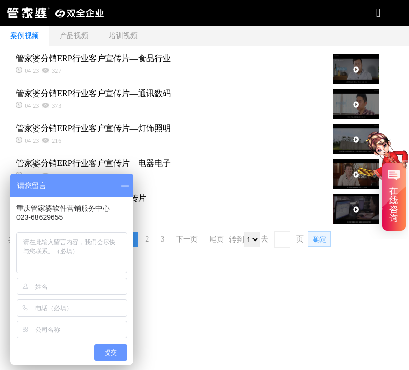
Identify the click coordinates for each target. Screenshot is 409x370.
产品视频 (74, 36)
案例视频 (24, 36)
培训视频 (123, 36)
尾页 (216, 239)
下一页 (187, 239)
